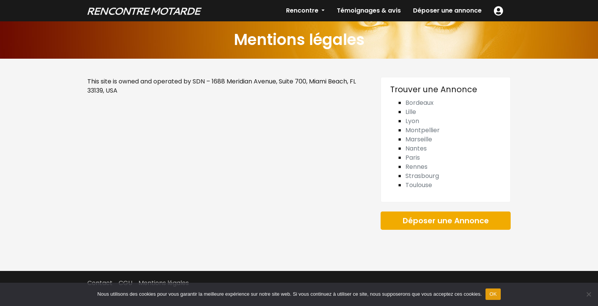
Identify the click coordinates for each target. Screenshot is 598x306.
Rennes (416, 166)
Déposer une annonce (447, 10)
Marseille (418, 139)
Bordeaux (419, 102)
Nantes (416, 148)
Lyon (412, 121)
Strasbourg (422, 175)
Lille (410, 111)
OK (493, 294)
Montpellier (422, 130)
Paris (412, 157)
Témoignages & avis (369, 10)
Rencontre (303, 10)
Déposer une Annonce (446, 220)
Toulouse (418, 185)
